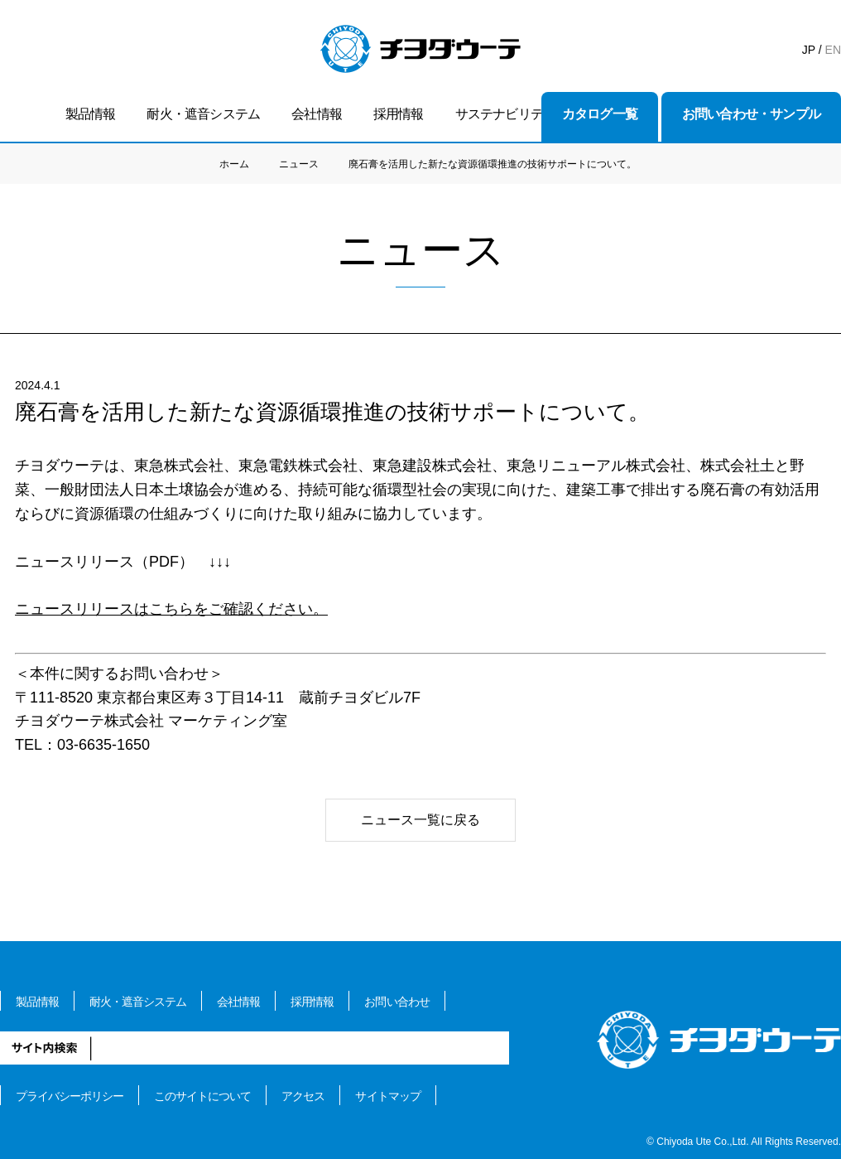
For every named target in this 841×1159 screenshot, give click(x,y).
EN (833, 49)
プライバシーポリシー (69, 1096)
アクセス (302, 1096)
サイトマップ (387, 1096)
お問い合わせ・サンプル (751, 114)
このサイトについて (202, 1096)
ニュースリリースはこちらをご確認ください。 (171, 609)
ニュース (299, 164)
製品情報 (90, 114)
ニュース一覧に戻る (420, 820)
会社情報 (316, 114)
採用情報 (398, 114)
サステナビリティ (505, 114)
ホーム (234, 164)
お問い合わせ (396, 1001)
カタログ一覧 (599, 114)
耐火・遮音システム (203, 114)
